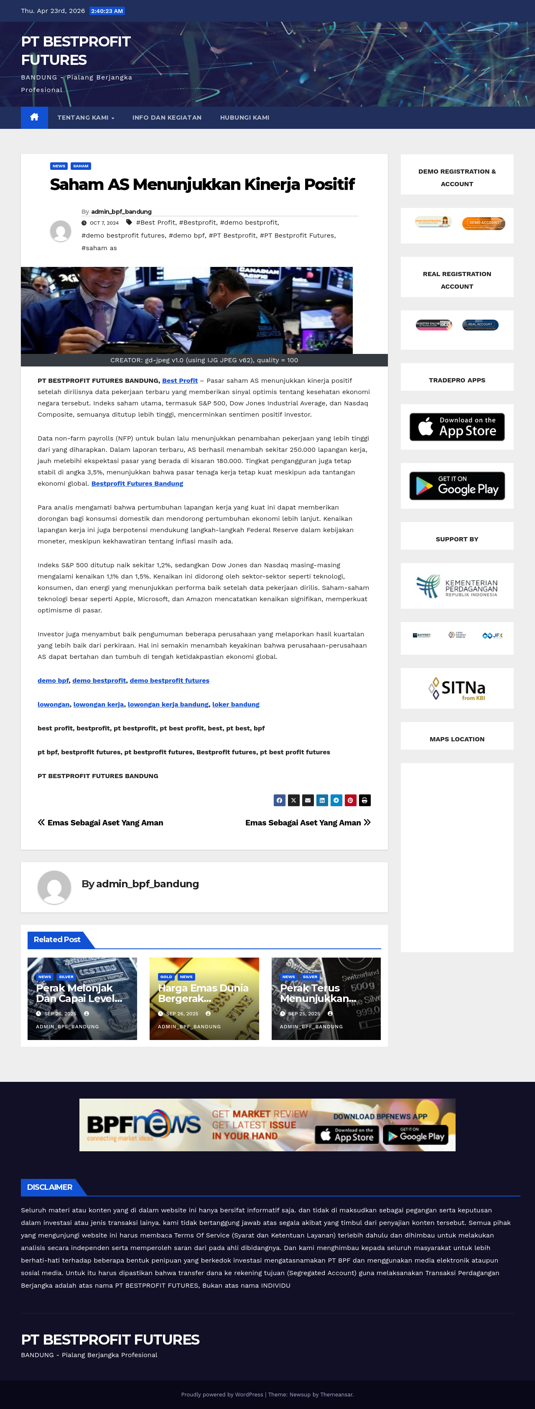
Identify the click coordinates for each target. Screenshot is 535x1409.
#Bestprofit (197, 222)
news (59, 166)
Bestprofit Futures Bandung (137, 483)
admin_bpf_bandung (121, 211)
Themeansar (336, 1394)
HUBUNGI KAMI (245, 117)
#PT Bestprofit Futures (297, 235)
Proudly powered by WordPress (223, 1394)
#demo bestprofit (248, 222)
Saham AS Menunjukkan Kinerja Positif (202, 184)
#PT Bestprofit (232, 235)
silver (66, 976)
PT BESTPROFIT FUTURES (110, 1339)
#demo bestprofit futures (123, 235)
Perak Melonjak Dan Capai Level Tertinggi (75, 998)
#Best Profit (155, 222)
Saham (80, 166)
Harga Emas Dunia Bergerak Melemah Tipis (203, 998)
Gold (166, 976)
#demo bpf (187, 235)
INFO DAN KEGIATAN (167, 117)
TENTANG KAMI (84, 117)
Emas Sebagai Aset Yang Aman (308, 822)
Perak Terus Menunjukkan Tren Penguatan (320, 998)
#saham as (99, 248)
